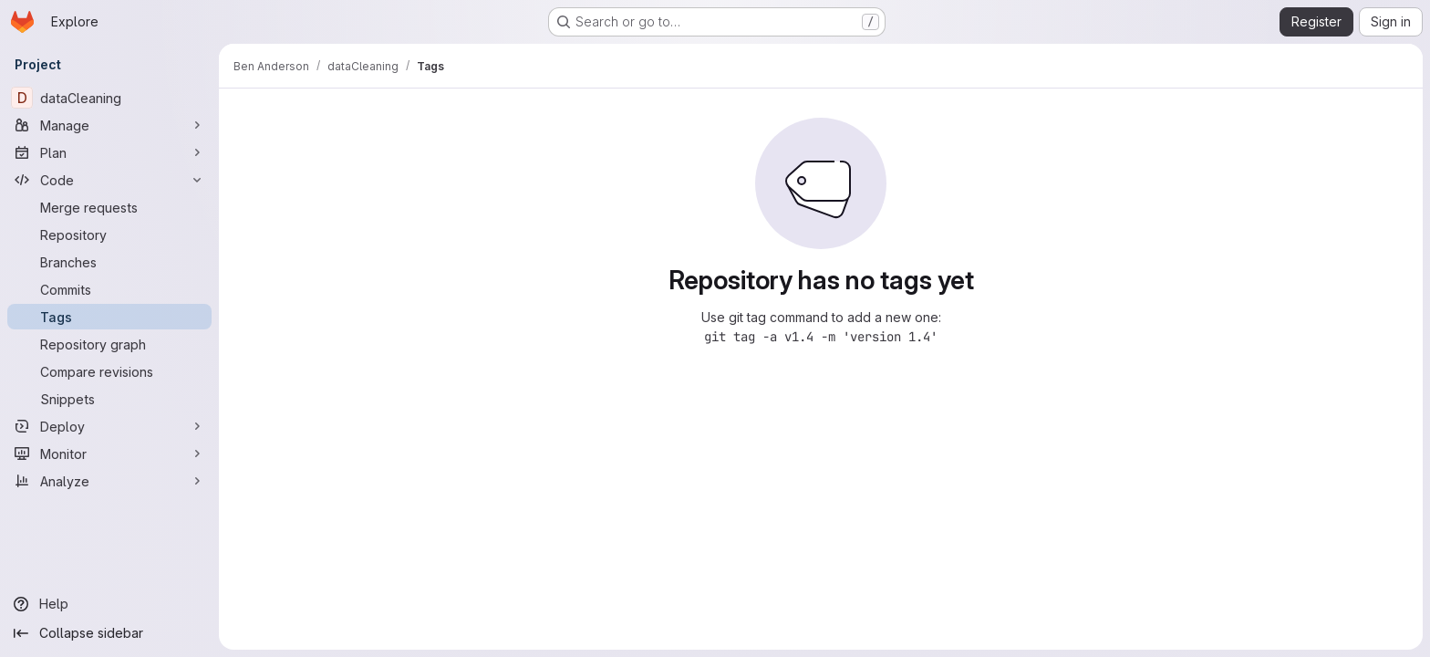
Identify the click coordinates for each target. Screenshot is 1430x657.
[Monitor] (109, 453)
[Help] (109, 604)
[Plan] (109, 152)
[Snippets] (109, 399)
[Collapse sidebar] (109, 633)
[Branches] (109, 262)
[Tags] (109, 316)
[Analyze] (109, 481)
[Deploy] (109, 426)
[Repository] (109, 234)
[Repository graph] (109, 344)
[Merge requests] (109, 207)
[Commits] (109, 289)
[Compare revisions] (109, 371)
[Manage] (109, 125)
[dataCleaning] (109, 97)
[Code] (109, 180)
